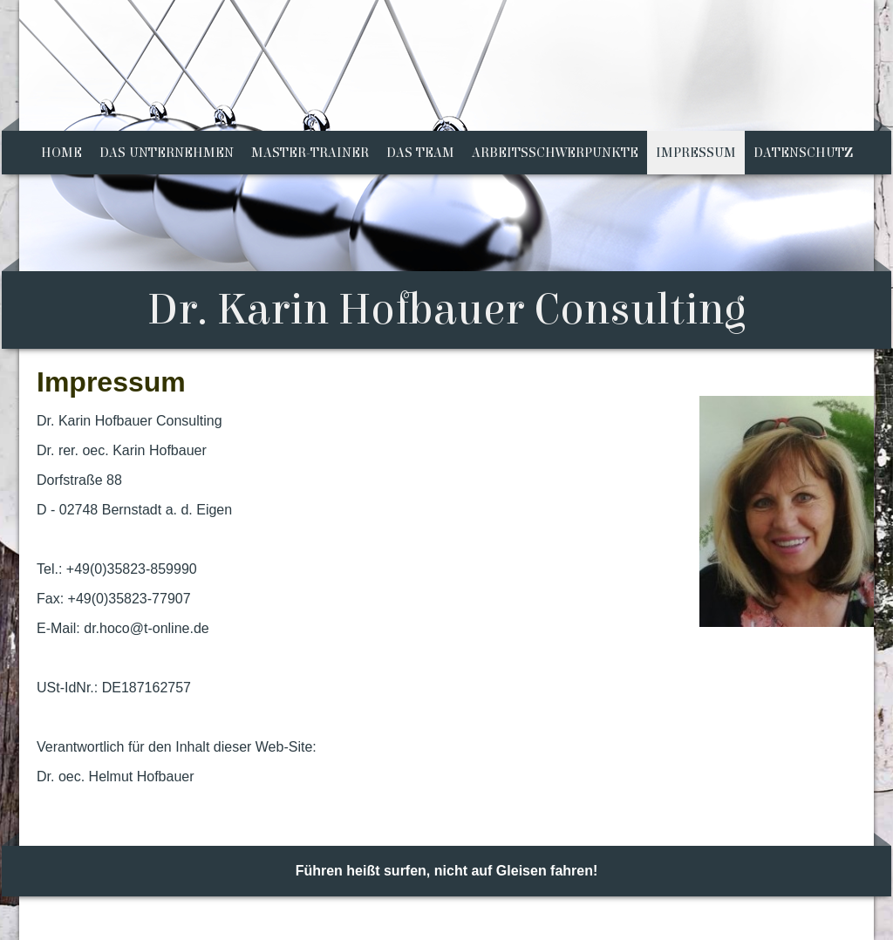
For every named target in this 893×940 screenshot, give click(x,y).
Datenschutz (803, 152)
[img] (446, 174)
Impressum (696, 152)
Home (61, 152)
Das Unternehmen (166, 152)
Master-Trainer (310, 152)
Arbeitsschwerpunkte (555, 152)
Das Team (420, 152)
